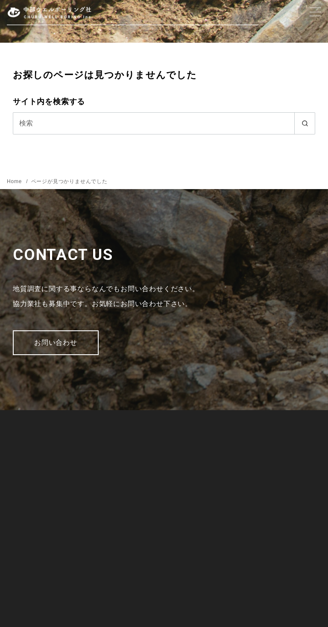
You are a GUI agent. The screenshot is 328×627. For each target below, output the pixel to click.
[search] (304, 123)
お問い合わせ (55, 342)
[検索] (164, 123)
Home (15, 181)
